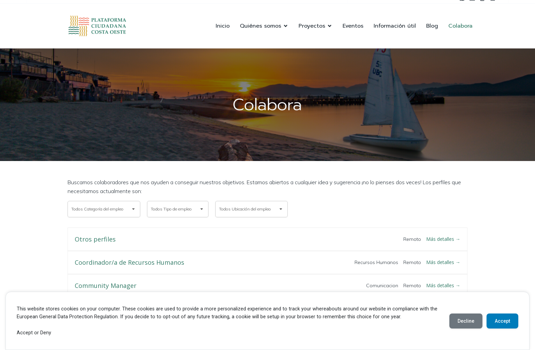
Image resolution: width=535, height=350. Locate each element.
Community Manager (105, 286)
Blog (432, 26)
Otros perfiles (95, 239)
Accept (502, 321)
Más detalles (443, 239)
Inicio (223, 26)
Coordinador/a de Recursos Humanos (129, 263)
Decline (466, 321)
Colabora (460, 26)
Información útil (395, 26)
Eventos (353, 26)
